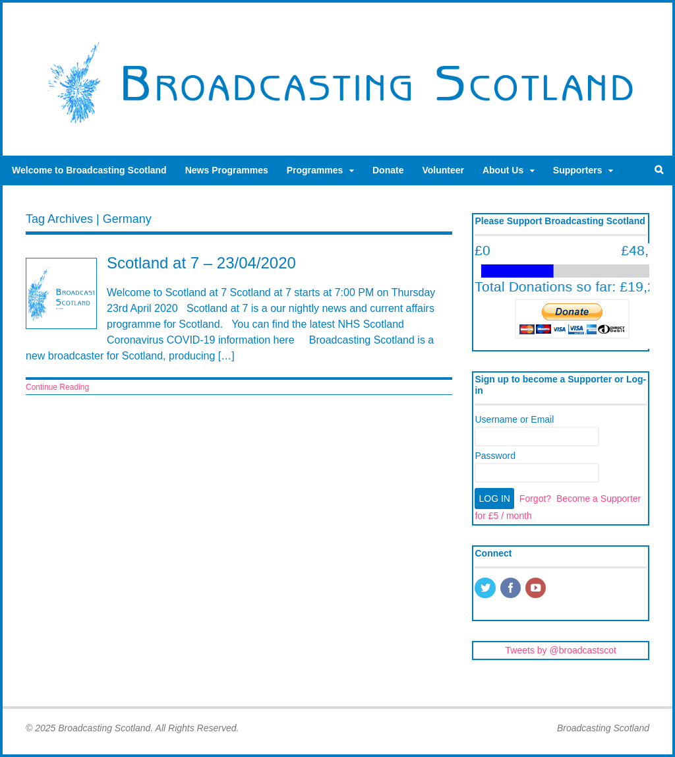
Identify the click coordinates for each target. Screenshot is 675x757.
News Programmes (226, 170)
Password (495, 455)
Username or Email (514, 419)
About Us (503, 170)
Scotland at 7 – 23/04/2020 (201, 263)
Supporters (577, 170)
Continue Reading (57, 387)
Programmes (315, 170)
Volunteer (443, 170)
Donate (387, 170)
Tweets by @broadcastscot (561, 650)
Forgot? (535, 498)
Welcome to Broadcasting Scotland (89, 170)
